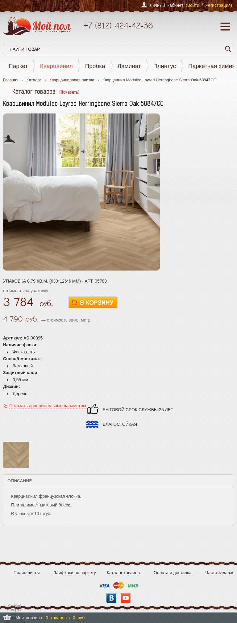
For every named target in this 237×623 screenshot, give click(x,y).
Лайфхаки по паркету (74, 572)
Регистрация (218, 5)
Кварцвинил (56, 66)
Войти (193, 5)
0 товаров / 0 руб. (66, 617)
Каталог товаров (123, 572)
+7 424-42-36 (118, 25)
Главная (10, 80)
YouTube (126, 598)
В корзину (93, 303)
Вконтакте (111, 598)
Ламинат (129, 66)
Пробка (95, 66)
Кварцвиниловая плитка (71, 80)
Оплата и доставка (172, 572)
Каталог (34, 80)
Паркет (18, 66)
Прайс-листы (27, 572)
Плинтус (164, 66)
